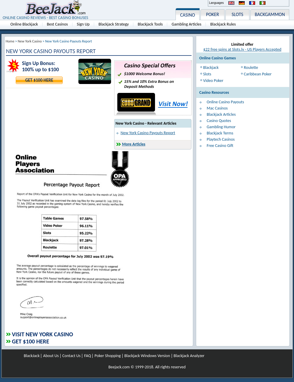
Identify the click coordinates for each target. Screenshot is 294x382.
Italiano (262, 3)
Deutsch (242, 3)
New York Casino (30, 41)
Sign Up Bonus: (38, 63)
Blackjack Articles (221, 114)
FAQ (87, 356)
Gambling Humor (221, 126)
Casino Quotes (219, 120)
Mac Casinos (217, 108)
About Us (51, 356)
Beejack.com (119, 367)
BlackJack (31, 356)
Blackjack (211, 67)
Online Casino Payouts (225, 101)
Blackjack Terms (220, 133)
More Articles (133, 144)
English (231, 3)
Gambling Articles (186, 24)
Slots (207, 74)
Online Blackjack (24, 24)
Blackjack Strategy (114, 24)
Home (10, 41)
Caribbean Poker (257, 74)
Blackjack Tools (150, 24)
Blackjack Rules (223, 24)
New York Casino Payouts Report (148, 132)
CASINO (187, 15)
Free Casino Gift (220, 145)
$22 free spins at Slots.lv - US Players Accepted (242, 49)
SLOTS (237, 14)
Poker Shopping (107, 356)
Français (252, 3)
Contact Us (71, 356)
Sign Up (83, 24)
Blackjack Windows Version (147, 356)
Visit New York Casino (42, 334)
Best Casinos (57, 24)
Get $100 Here (39, 80)
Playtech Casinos (221, 139)
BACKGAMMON (270, 14)
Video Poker (213, 80)
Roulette (251, 67)
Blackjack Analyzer (189, 356)
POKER (212, 14)
